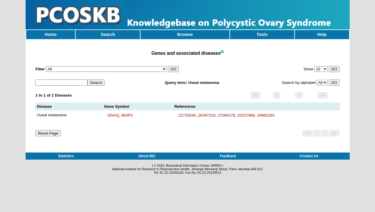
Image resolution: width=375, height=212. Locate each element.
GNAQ (113, 115)
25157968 (246, 115)
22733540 (187, 115)
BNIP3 (127, 115)
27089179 (226, 115)
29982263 (265, 115)
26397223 (206, 115)
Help (322, 34)
